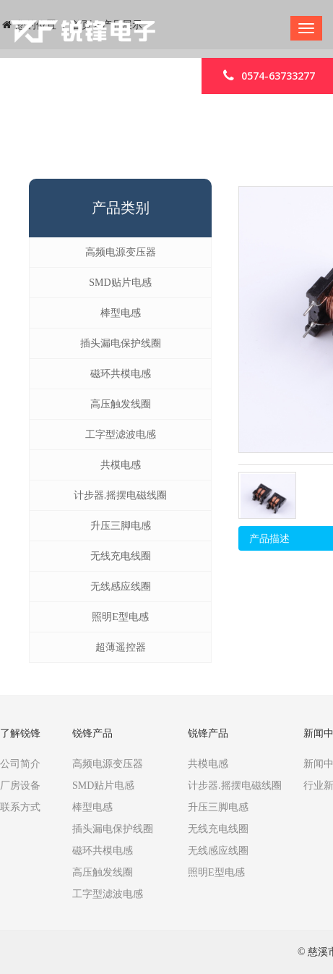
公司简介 (20, 763)
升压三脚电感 (120, 525)
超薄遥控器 (120, 647)
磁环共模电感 (120, 373)
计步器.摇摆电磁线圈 (121, 495)
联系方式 (20, 807)
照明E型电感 (120, 616)
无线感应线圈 (120, 586)
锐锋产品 (92, 734)
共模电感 (120, 465)
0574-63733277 (267, 74)
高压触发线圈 (120, 404)
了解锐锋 (20, 734)
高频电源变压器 (120, 252)
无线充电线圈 (120, 556)
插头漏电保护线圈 (120, 343)
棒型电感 (120, 313)
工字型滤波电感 (120, 434)
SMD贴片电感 (120, 282)
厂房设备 (20, 785)
